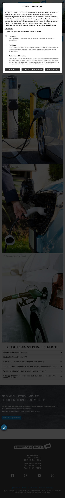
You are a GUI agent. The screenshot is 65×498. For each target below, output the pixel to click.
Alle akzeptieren (52, 69)
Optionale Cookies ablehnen (32, 69)
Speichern (12, 69)
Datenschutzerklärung (36, 25)
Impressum (9, 29)
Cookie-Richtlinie (50, 25)
